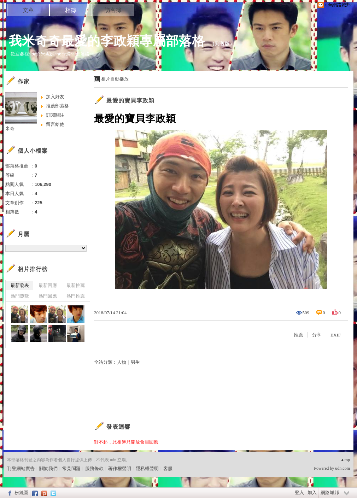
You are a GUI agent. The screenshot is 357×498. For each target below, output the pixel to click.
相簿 (70, 10)
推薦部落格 (57, 106)
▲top (345, 459)
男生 (135, 362)
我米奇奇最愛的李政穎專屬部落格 (107, 41)
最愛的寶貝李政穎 (130, 101)
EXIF (335, 335)
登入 (299, 492)
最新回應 (48, 285)
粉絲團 (21, 492)
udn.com (342, 468)
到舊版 (222, 43)
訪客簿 (113, 10)
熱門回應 (48, 296)
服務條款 (94, 468)
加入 (312, 492)
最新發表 (20, 285)
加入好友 (55, 96)
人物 (121, 362)
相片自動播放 (115, 79)
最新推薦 (75, 285)
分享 (316, 335)
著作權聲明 (119, 468)
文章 (28, 10)
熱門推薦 (75, 296)
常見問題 (71, 468)
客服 (167, 468)
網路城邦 (330, 492)
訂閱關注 (55, 115)
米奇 (9, 128)
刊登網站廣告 (21, 468)
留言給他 (55, 124)
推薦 (298, 335)
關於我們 (48, 468)
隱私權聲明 (147, 468)
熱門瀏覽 (20, 296)
